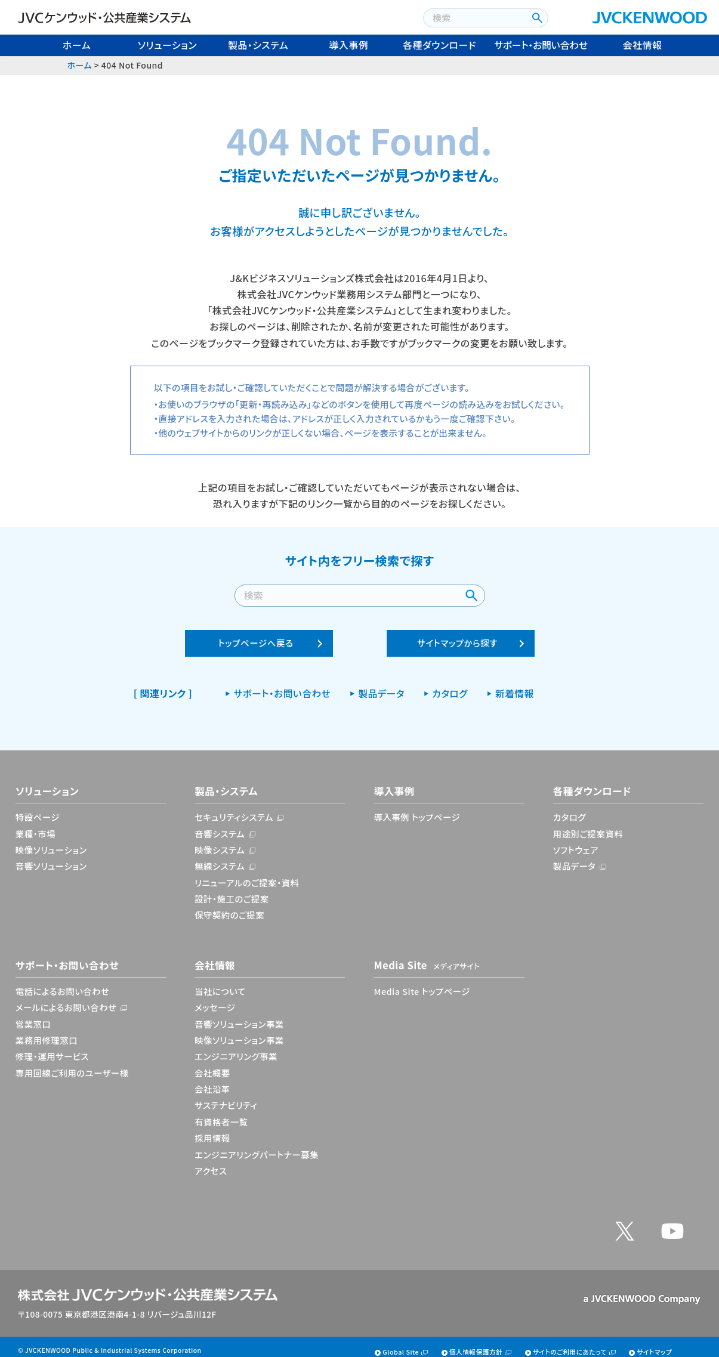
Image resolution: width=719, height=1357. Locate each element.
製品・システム (258, 45)
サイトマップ (654, 1344)
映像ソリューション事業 (239, 1032)
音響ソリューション (51, 858)
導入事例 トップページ (417, 809)
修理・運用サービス (52, 1048)
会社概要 (212, 1065)
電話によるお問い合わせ (63, 983)
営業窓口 (33, 1016)
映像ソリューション (51, 842)
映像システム (220, 842)
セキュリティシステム (234, 809)
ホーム (77, 45)
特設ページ (38, 809)
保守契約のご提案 (229, 907)
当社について (220, 983)
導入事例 (349, 45)
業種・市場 (35, 825)
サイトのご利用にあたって (570, 1344)
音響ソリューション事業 (239, 1016)
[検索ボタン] (536, 18)
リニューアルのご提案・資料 (247, 874)
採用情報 (212, 1130)
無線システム (220, 858)
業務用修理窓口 (47, 1032)
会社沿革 (212, 1081)
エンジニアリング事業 (236, 1048)
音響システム (220, 825)
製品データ (381, 686)
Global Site (400, 1344)
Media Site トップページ (422, 983)
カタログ (450, 686)
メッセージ (215, 999)
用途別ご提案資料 (588, 825)
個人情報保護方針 (476, 1344)
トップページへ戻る (256, 634)
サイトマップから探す (457, 634)
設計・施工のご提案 (232, 891)
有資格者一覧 (221, 1114)
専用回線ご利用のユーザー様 (72, 1065)
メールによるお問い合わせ (66, 999)
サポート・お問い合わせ (541, 45)
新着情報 (514, 686)
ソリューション (167, 45)
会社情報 (642, 45)
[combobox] (474, 18)
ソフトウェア (575, 842)
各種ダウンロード (439, 45)
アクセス (211, 1163)
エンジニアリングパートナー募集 (257, 1146)
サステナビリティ (226, 1097)
